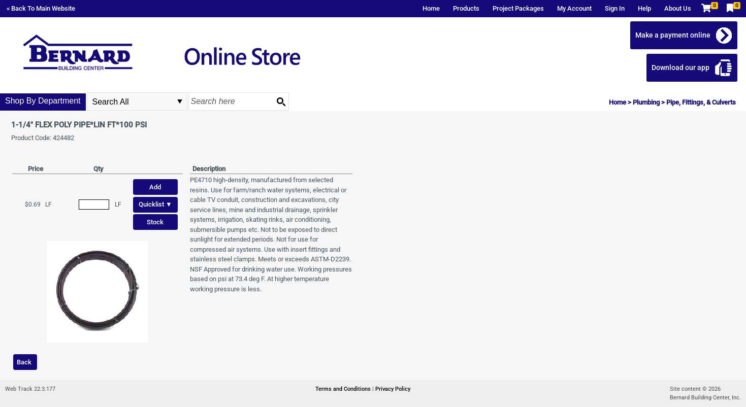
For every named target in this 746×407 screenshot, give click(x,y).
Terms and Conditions (343, 389)
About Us (677, 8)
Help (644, 8)
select (180, 101)
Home (431, 8)
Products (466, 8)
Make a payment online (672, 35)
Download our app (680, 67)
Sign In (615, 8)
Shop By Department (43, 100)
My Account (574, 8)
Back (24, 362)
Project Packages (518, 8)
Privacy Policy (392, 389)
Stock (155, 222)
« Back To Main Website (41, 8)
